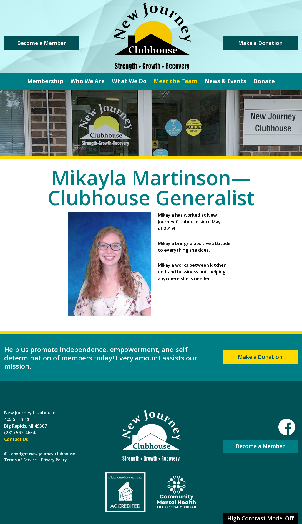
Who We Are (88, 81)
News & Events (225, 81)
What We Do (129, 81)
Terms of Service (20, 459)
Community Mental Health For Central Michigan (176, 492)
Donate (264, 81)
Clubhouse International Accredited (125, 492)
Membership (45, 81)
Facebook (286, 427)
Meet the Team (175, 81)
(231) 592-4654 (19, 433)
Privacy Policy (54, 459)
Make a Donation (260, 43)
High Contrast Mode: (260, 518)
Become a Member (41, 43)
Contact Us (16, 439)
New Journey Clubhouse (152, 36)
